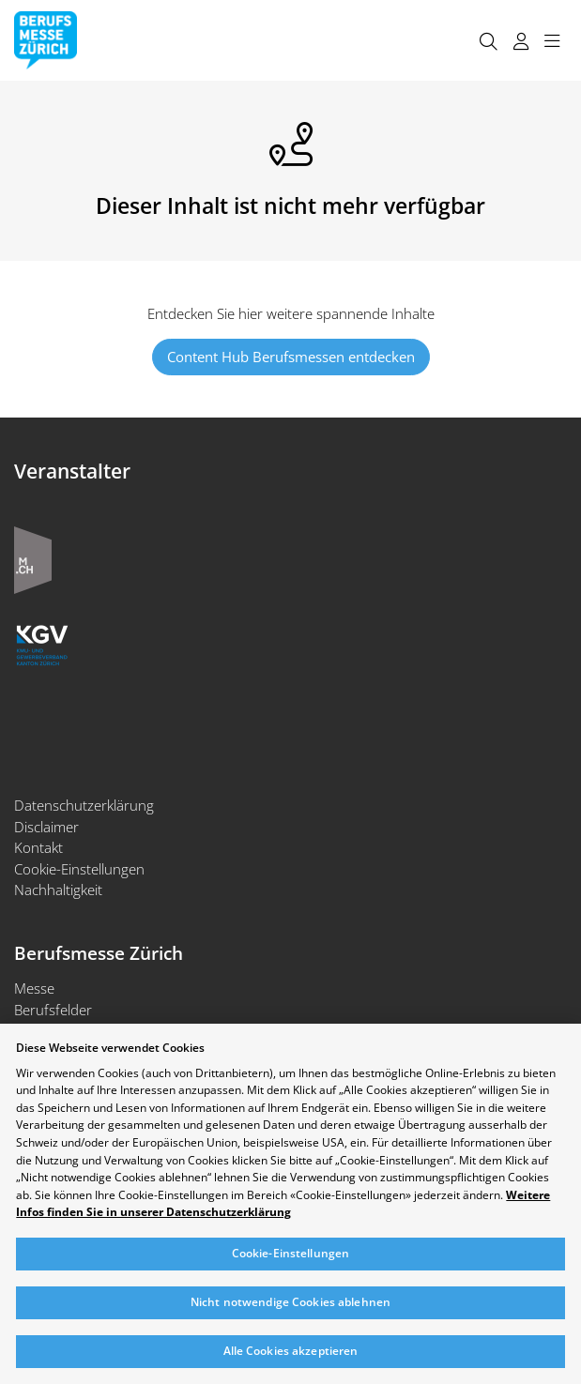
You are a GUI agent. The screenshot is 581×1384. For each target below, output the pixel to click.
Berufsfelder (53, 1009)
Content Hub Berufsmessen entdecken (291, 356)
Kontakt (38, 847)
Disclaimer (46, 826)
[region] (290, 1204)
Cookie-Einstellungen (79, 868)
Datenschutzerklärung (84, 805)
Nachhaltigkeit (58, 889)
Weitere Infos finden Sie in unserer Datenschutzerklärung (283, 1204)
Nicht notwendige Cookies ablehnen (290, 1302)
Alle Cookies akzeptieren (291, 1351)
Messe (34, 988)
